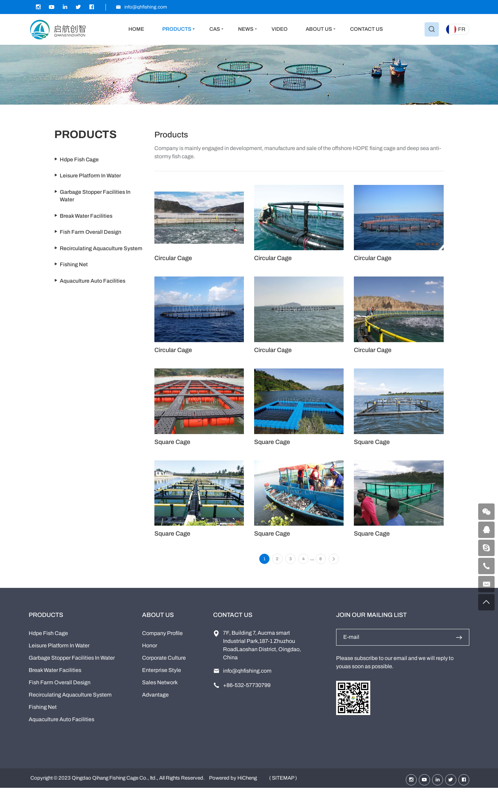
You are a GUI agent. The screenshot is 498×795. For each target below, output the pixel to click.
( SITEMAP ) (283, 784)
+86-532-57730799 (247, 691)
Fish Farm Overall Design (60, 688)
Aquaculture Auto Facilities (61, 725)
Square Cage (172, 442)
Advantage (155, 701)
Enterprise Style (161, 676)
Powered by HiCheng (233, 784)
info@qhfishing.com (247, 677)
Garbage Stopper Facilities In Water (72, 664)
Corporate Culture (164, 664)
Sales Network (160, 688)
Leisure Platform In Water (59, 652)
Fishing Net (43, 713)
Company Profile (162, 639)
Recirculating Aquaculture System (70, 701)
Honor (149, 652)
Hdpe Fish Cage (48, 639)
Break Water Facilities (55, 676)
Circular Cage (173, 258)
